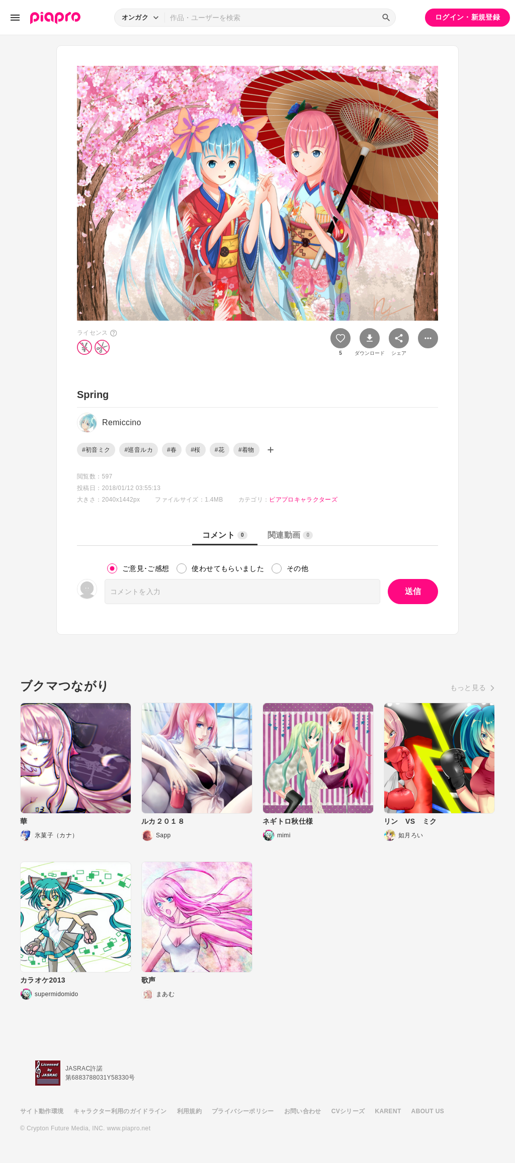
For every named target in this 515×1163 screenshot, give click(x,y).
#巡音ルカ (138, 449)
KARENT (388, 1111)
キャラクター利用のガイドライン (119, 1111)
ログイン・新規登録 (467, 17)
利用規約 (189, 1111)
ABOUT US (427, 1111)
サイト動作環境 (41, 1111)
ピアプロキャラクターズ (303, 499)
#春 (172, 449)
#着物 (246, 449)
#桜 (195, 449)
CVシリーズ (348, 1111)
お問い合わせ (302, 1111)
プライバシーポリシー (243, 1111)
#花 (219, 449)
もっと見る (468, 688)
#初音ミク (96, 449)
